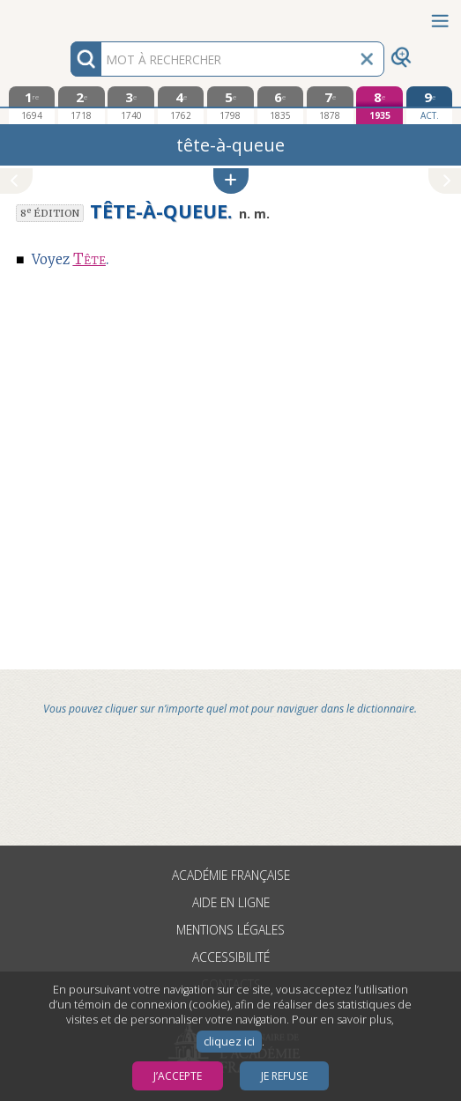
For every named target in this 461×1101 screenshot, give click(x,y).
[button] (231, 181)
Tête (89, 259)
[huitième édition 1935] (379, 105)
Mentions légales (230, 929)
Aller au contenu (68, 15)
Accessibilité (231, 957)
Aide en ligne (231, 902)
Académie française (231, 875)
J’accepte (177, 1075)
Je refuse (284, 1075)
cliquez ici (229, 1041)
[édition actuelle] (429, 105)
